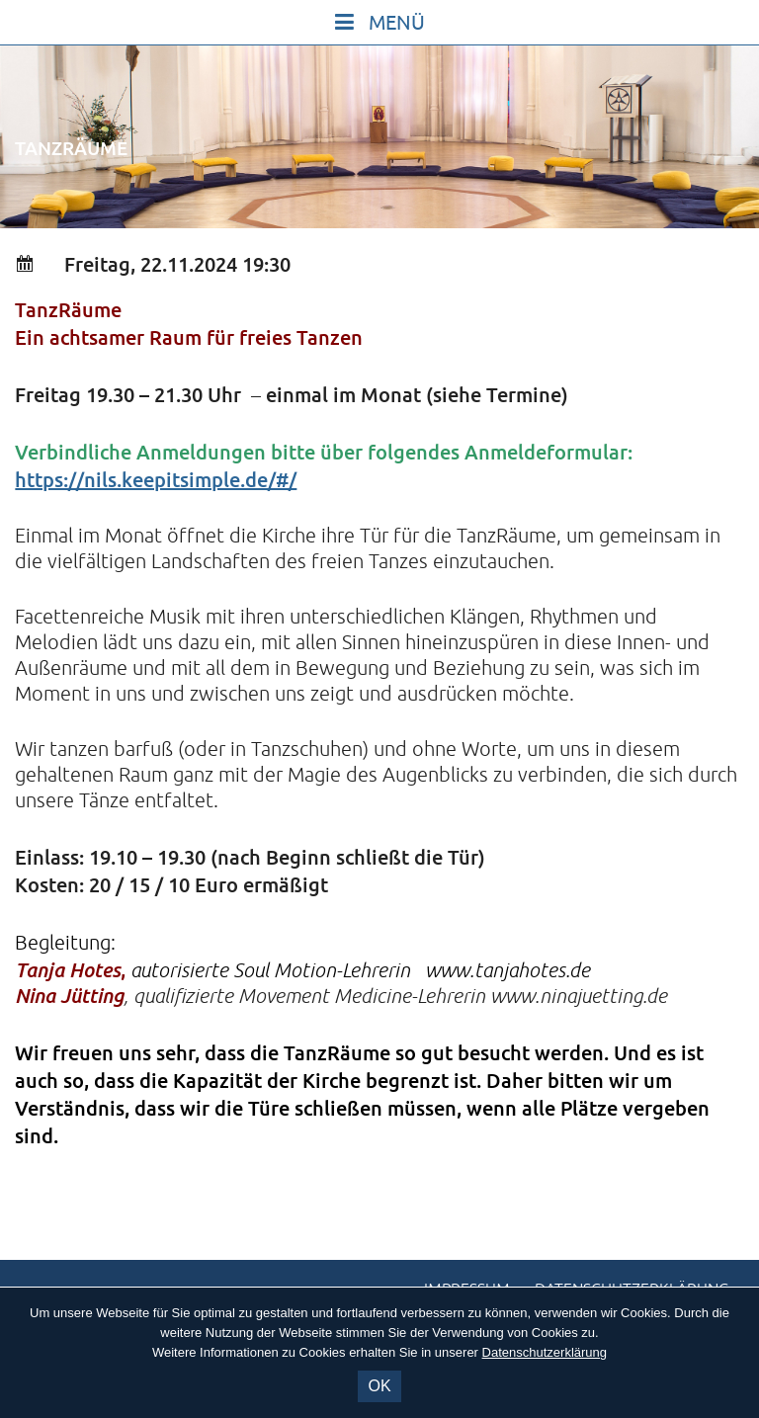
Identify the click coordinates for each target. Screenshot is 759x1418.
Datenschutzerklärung (544, 1352)
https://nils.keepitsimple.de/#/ (155, 479)
